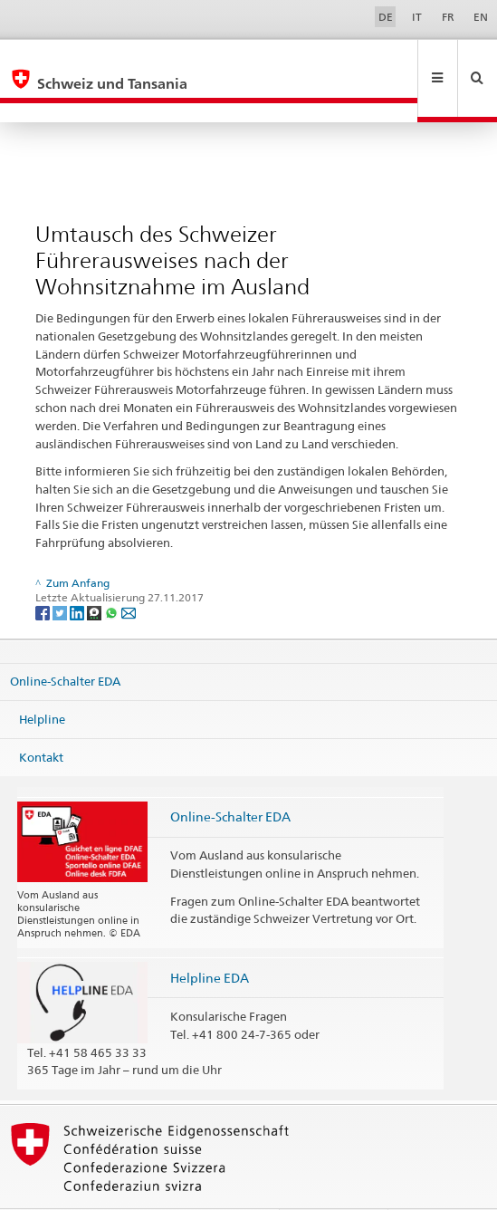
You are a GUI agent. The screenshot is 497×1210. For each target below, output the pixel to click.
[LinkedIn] (78, 573)
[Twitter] (61, 573)
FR (448, 17)
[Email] (128, 573)
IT (417, 17)
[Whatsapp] (112, 573)
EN (480, 17)
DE (385, 17)
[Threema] (95, 573)
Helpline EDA (209, 938)
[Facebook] (44, 573)
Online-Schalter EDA (65, 642)
